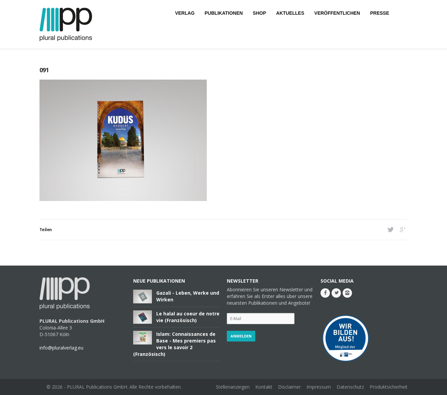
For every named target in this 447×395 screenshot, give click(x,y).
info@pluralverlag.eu (61, 347)
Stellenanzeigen (233, 387)
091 (44, 70)
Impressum (318, 387)
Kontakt (263, 387)
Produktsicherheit (389, 387)
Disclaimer (289, 387)
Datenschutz (350, 387)
